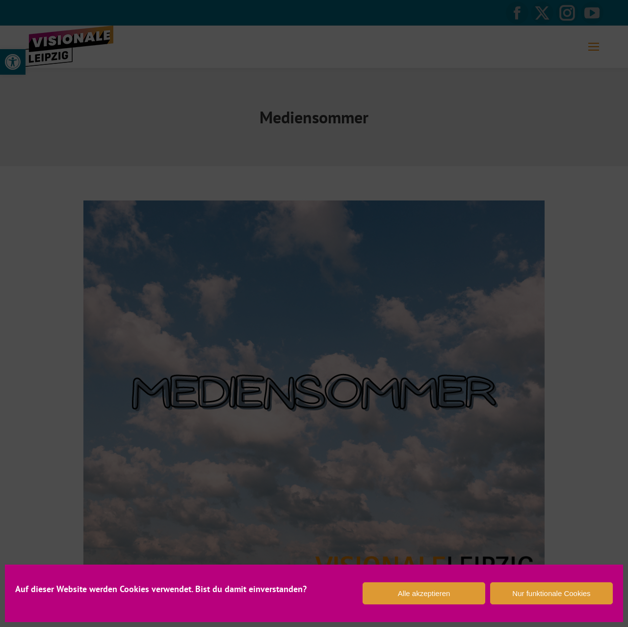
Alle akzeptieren (424, 593)
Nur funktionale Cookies (551, 593)
